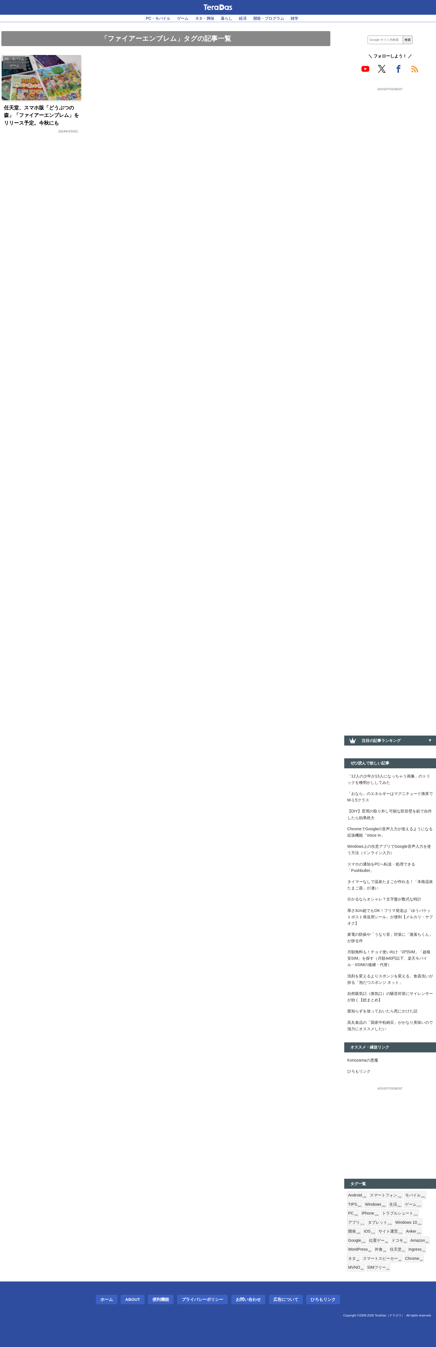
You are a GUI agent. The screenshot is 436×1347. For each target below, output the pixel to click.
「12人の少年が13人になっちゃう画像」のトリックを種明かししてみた (388, 779)
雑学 (294, 18)
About (132, 1299)
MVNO (356, 1267)
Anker (413, 1231)
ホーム (106, 1299)
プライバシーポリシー (202, 1299)
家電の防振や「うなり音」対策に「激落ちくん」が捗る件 (390, 937)
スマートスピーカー (382, 1258)
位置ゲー (378, 1240)
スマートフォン (386, 1195)
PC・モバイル (158, 18)
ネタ (353, 1258)
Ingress (416, 1249)
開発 (354, 1231)
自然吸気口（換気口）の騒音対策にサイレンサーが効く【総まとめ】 (390, 996)
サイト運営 (390, 1231)
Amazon (419, 1240)
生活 (395, 1204)
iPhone (370, 1213)
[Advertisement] (390, 127)
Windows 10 (408, 1222)
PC (353, 1213)
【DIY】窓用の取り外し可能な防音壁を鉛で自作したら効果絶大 (389, 814)
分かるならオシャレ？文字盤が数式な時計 (384, 899)
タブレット (380, 1222)
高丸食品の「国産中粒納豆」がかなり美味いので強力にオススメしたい (390, 1025)
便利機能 (160, 1299)
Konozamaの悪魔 (362, 1060)
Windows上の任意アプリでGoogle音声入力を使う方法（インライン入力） (389, 849)
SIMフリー (378, 1267)
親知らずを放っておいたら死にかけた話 (382, 1011)
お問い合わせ (248, 1299)
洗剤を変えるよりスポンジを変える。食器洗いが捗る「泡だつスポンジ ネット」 (390, 979)
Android (357, 1195)
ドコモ (399, 1240)
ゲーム (183, 18)
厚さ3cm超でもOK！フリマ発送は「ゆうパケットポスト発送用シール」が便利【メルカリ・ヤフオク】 (390, 916)
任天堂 (397, 1249)
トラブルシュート (400, 1213)
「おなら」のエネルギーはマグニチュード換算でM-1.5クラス (390, 796)
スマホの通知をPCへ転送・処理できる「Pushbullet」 (381, 867)
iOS (369, 1231)
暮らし (226, 18)
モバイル (415, 1195)
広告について (285, 1299)
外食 (380, 1249)
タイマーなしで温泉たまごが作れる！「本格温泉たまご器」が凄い (390, 884)
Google (356, 1240)
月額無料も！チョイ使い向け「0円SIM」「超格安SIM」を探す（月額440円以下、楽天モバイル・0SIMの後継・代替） (389, 958)
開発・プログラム (268, 18)
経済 (243, 18)
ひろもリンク (359, 1071)
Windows (375, 1204)
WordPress (359, 1249)
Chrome (414, 1258)
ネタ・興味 (204, 18)
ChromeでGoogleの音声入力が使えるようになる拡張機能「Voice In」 (390, 832)
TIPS (354, 1204)
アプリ (356, 1222)
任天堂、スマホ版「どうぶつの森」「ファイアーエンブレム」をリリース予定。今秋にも (41, 115)
